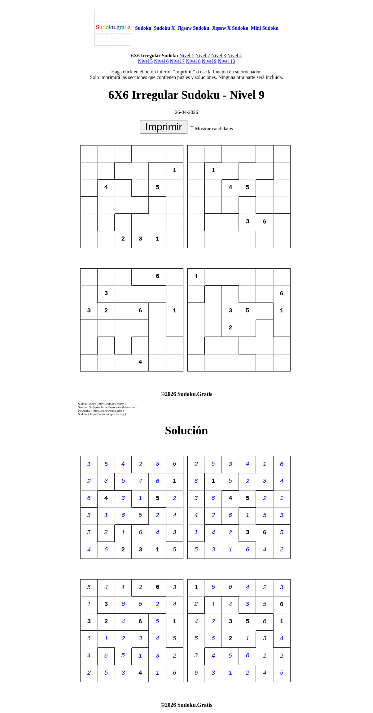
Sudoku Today (87, 404)
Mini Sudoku (265, 28)
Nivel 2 (202, 55)
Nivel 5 (145, 61)
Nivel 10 (226, 61)
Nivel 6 (161, 61)
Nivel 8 (193, 61)
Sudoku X (164, 28)
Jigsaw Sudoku (193, 28)
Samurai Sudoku (88, 407)
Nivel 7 (177, 61)
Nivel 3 (218, 55)
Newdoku (84, 410)
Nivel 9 (209, 61)
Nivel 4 (234, 55)
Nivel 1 (186, 55)
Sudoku (143, 28)
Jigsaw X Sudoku (230, 28)
